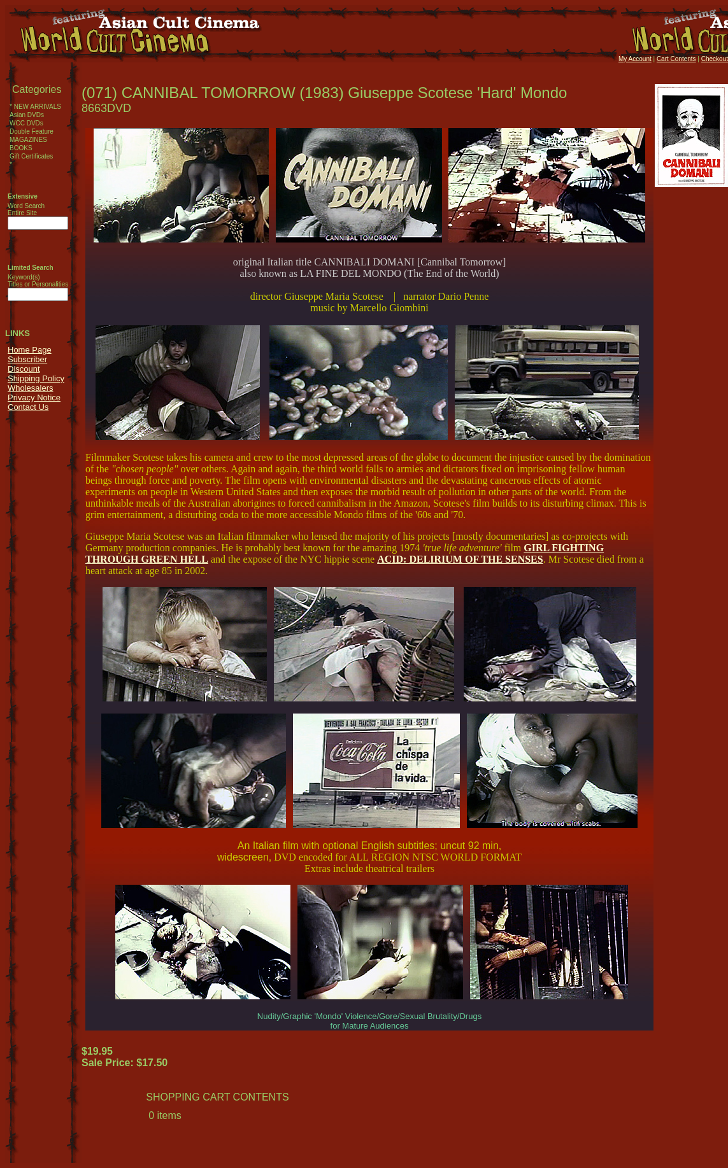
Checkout (714, 58)
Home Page (30, 350)
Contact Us (28, 407)
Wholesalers (31, 388)
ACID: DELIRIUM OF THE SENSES (460, 559)
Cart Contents (676, 58)
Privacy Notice (34, 397)
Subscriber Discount (27, 364)
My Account (635, 58)
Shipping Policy (36, 378)
